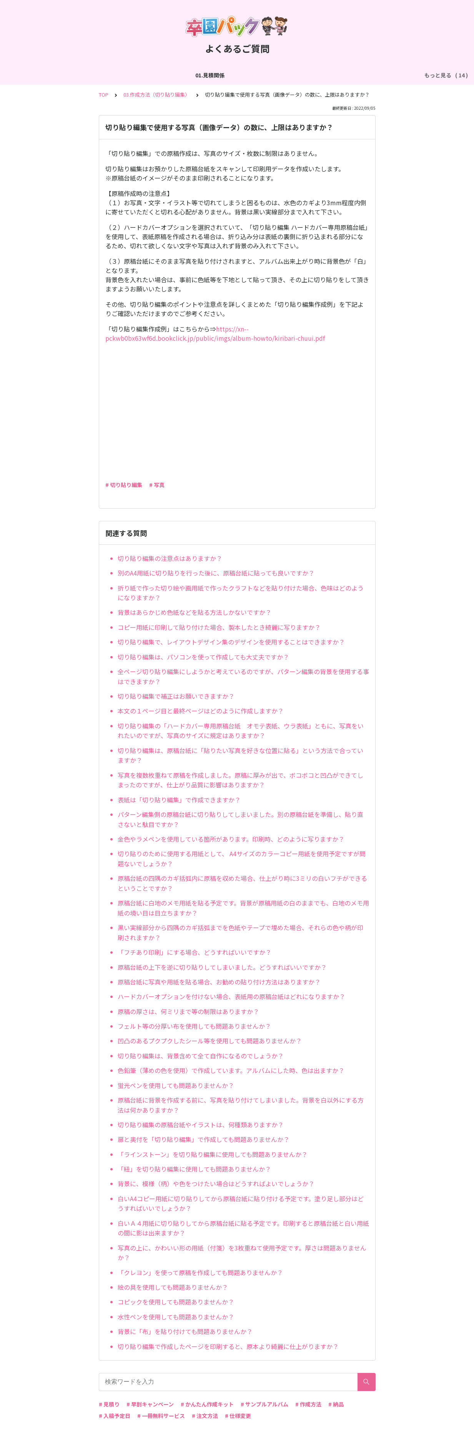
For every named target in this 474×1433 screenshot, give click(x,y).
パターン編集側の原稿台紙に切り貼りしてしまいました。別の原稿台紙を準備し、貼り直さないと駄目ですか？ (240, 819)
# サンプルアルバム (264, 1404)
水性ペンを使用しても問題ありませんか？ (176, 1316)
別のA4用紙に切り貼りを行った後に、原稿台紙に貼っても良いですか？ (216, 573)
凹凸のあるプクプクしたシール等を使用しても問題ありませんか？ (210, 1040)
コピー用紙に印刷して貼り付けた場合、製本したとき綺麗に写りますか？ (219, 627)
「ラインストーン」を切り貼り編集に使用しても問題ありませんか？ (213, 1154)
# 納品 (336, 1404)
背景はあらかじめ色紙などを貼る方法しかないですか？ (194, 612)
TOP (103, 94)
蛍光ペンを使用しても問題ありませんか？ (176, 1085)
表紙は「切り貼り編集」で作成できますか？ (179, 799)
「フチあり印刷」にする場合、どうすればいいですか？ (194, 952)
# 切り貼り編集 (123, 485)
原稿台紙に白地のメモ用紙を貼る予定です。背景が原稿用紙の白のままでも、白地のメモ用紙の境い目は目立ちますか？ (243, 907)
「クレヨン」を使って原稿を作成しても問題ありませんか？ (200, 1272)
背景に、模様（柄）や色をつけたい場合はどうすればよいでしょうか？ (216, 1183)
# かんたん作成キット (207, 1404)
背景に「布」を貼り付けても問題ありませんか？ (185, 1331)
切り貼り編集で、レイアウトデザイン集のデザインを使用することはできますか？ (231, 641)
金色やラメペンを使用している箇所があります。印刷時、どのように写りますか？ (231, 839)
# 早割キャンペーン (150, 1404)
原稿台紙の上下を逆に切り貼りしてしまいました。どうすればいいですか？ (222, 967)
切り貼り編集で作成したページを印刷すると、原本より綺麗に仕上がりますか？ (228, 1346)
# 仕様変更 (238, 1416)
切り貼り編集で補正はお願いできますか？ (176, 696)
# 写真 (157, 485)
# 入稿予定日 (114, 1416)
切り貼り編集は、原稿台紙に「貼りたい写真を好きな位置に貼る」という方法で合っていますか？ (240, 755)
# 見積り (109, 1404)
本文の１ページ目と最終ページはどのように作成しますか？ (201, 710)
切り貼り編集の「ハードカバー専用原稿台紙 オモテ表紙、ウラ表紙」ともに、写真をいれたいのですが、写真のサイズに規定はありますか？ (241, 730)
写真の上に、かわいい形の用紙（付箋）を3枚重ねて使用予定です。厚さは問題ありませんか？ (242, 1252)
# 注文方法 (205, 1416)
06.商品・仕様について (381, 75)
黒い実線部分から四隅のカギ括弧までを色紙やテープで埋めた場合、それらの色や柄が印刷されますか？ (240, 932)
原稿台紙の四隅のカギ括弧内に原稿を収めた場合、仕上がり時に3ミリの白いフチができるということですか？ (242, 883)
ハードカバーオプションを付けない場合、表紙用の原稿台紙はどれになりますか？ (231, 996)
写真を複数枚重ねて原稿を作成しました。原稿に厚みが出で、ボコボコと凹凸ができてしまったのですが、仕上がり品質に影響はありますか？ (240, 780)
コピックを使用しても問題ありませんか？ (176, 1301)
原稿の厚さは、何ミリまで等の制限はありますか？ (188, 1011)
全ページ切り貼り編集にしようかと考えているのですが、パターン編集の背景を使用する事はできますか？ (243, 676)
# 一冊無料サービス (161, 1416)
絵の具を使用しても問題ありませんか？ (173, 1287)
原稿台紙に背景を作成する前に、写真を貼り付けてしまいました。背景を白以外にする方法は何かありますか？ (241, 1105)
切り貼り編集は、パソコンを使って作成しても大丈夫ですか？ (203, 656)
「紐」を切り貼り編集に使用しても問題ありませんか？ (194, 1169)
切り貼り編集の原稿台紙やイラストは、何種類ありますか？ (201, 1124)
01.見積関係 (28, 75)
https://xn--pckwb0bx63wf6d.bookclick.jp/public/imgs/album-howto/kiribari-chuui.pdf (215, 333)
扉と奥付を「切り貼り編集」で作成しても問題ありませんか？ (203, 1139)
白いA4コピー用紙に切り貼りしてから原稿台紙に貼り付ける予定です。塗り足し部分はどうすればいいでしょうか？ (241, 1203)
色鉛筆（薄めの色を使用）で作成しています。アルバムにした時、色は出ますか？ (231, 1070)
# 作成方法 (308, 1404)
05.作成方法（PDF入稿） (311, 75)
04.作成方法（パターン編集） (234, 75)
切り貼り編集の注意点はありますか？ (170, 558)
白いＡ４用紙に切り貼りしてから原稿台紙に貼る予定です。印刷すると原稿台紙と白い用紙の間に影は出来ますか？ (243, 1228)
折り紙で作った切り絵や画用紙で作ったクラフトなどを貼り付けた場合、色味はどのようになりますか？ (241, 593)
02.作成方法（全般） (79, 75)
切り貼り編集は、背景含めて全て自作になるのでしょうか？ (201, 1055)
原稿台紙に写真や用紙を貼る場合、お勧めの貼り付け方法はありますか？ (219, 981)
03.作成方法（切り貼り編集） (151, 75)
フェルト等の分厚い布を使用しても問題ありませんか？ (194, 1026)
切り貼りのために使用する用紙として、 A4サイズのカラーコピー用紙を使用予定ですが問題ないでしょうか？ (242, 858)
